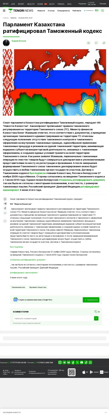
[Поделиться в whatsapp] (5, 199)
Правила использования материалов (20, 372)
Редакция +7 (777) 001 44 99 (87, 3)
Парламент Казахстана (37, 287)
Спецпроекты (63, 11)
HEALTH (30, 4)
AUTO (52, 4)
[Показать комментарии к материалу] (5, 221)
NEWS (5, 4)
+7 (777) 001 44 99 (18, 363)
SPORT (21, 4)
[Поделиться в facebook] (5, 208)
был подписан (37, 173)
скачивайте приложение (52, 373)
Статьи (51, 11)
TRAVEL (61, 4)
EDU (69, 4)
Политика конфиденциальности (37, 372)
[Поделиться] (104, 43)
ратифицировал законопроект (24, 272)
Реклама (103, 4)
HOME (40, 4)
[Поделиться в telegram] (5, 204)
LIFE (13, 4)
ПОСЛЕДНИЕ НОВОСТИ (11, 412)
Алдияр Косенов (19, 41)
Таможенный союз (18, 287)
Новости (41, 11)
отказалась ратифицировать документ (82, 179)
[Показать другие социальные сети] (5, 213)
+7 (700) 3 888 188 (45, 363)
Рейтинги (77, 11)
